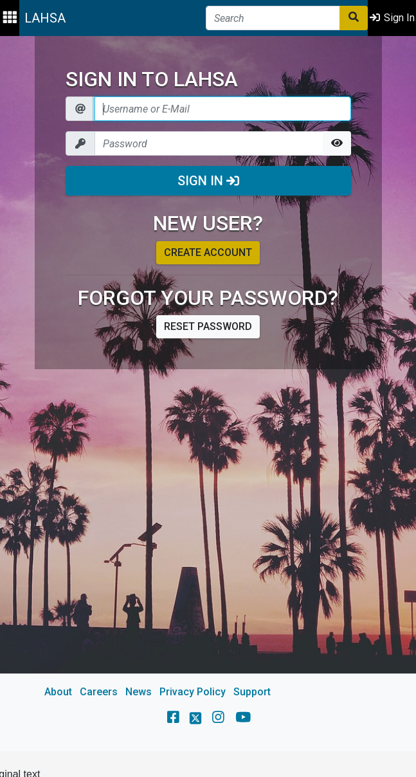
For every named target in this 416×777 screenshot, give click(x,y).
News (138, 692)
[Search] (273, 18)
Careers (99, 692)
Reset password (208, 326)
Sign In (208, 180)
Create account (208, 252)
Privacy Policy (192, 692)
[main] (208, 393)
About (58, 692)
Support (252, 692)
